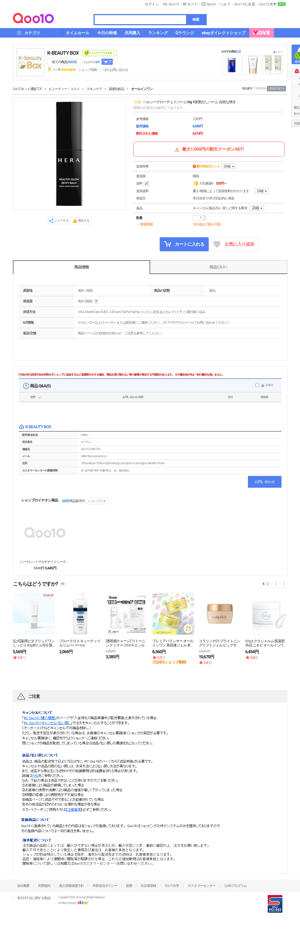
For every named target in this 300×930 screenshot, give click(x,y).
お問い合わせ (265, 482)
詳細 (227, 166)
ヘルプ (225, 4)
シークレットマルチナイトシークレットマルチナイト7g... (45, 562)
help (96, 301)
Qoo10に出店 (244, 4)
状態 (32, 397)
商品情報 (81, 267)
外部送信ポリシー (104, 886)
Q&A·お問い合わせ (115, 70)
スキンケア (94, 89)
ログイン (152, 4)
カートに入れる (184, 244)
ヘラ (137, 102)
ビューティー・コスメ (64, 89)
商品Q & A (218, 267)
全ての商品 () (64, 62)
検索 (195, 19)
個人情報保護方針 (71, 886)
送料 (143, 184)
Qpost (211, 4)
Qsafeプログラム (235, 886)
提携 (129, 886)
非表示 (269, 384)
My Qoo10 (171, 4)
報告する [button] (83, 220)
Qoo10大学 (267, 4)
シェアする (61, 220)
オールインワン (142, 89)
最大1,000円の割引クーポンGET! (209, 149)
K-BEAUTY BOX (63, 53)
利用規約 (44, 886)
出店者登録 (148, 886)
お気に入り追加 (233, 244)
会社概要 (23, 886)
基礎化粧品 (116, 89)
